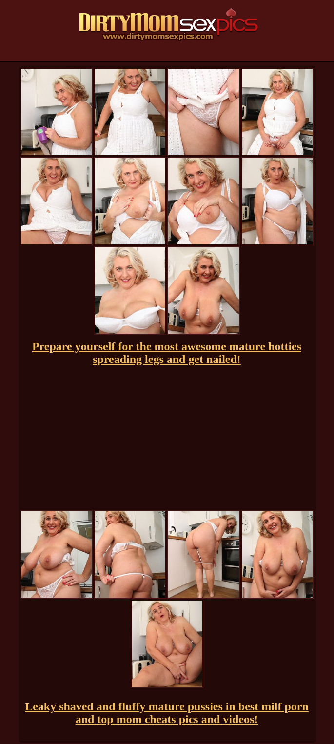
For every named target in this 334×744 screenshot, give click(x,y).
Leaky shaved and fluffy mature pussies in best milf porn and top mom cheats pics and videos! (167, 712)
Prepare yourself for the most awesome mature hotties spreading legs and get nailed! (166, 352)
